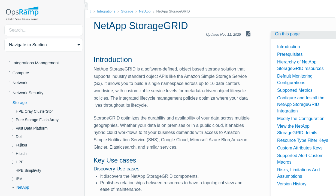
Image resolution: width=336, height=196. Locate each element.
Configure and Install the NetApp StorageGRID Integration (300, 104)
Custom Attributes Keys (299, 148)
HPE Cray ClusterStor (34, 111)
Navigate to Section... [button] (29, 44)
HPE (20, 162)
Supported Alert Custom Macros (300, 158)
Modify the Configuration (300, 118)
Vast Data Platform (31, 128)
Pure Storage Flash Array (37, 120)
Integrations (108, 11)
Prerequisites (289, 54)
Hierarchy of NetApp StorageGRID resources (300, 65)
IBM (19, 179)
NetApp (22, 187)
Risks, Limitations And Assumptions (298, 173)
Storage (20, 102)
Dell (19, 136)
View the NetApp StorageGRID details (297, 129)
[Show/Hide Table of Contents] (86, 6)
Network (20, 82)
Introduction (288, 46)
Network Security (28, 92)
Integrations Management (36, 62)
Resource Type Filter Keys (302, 140)
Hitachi (22, 153)
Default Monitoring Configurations (295, 79)
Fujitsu (21, 145)
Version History (292, 184)
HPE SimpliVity (28, 170)
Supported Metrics (295, 90)
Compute (21, 73)
